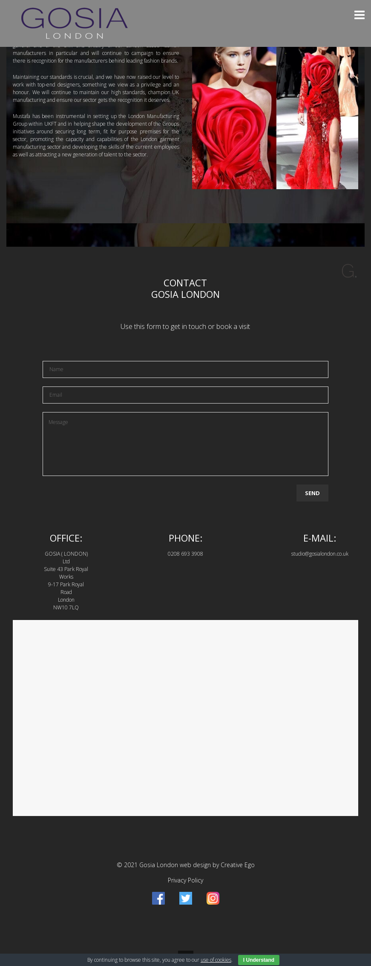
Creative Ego (238, 865)
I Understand (258, 960)
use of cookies (216, 959)
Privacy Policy (185, 880)
